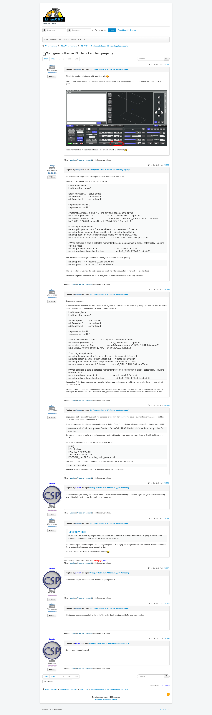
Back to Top (165, 710)
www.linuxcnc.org (78, 39)
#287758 (167, 165)
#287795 (167, 638)
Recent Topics (55, 39)
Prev (53, 59)
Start (46, 59)
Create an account (84, 160)
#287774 (167, 568)
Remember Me (100, 30)
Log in (112, 30)
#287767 (167, 518)
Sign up (133, 30)
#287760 (167, 289)
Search (66, 39)
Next (69, 59)
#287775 (167, 603)
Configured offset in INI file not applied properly (109, 69)
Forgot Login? (123, 30)
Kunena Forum (111, 699)
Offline (52, 67)
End (76, 59)
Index (46, 39)
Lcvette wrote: (77, 531)
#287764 (167, 405)
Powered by (100, 699)
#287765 (167, 483)
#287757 (167, 64)
